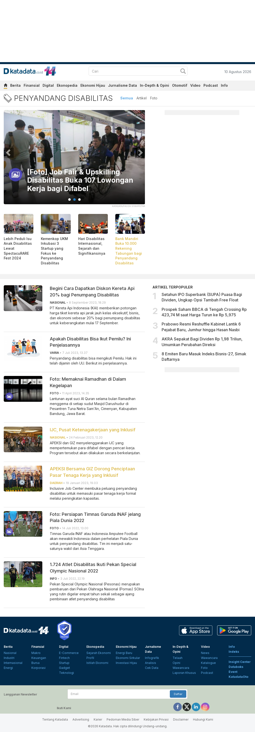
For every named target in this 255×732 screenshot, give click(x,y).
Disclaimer (181, 719)
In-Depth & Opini (154, 85)
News (205, 653)
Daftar (178, 694)
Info (224, 85)
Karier (98, 719)
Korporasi (38, 668)
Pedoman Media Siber (123, 719)
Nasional (10, 653)
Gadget (64, 668)
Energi (8, 668)
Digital (48, 85)
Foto (153, 98)
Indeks (234, 651)
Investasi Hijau (126, 663)
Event (233, 672)
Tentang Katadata (55, 719)
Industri (9, 658)
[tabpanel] (74, 160)
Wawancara (181, 668)
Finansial (32, 85)
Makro (36, 653)
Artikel (141, 98)
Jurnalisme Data (122, 85)
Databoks (236, 667)
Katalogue (208, 663)
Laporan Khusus (184, 673)
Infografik (152, 658)
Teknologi (66, 673)
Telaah (178, 658)
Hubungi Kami (203, 719)
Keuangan (38, 658)
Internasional (13, 663)
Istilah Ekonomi (97, 663)
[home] (5, 86)
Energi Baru (124, 653)
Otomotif (179, 85)
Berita (15, 85)
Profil (90, 658)
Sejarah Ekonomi (98, 653)
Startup (64, 663)
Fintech (64, 658)
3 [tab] (79, 199)
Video (195, 85)
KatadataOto (238, 677)
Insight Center (240, 662)
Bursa (35, 663)
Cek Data (151, 668)
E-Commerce (69, 653)
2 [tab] (74, 199)
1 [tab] (69, 199)
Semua (126, 98)
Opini (176, 663)
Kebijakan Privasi (156, 719)
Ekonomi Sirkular (128, 658)
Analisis (150, 663)
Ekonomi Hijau (92, 85)
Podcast (210, 85)
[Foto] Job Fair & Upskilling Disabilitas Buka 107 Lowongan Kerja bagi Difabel (71, 180)
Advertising (80, 719)
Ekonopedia (67, 85)
